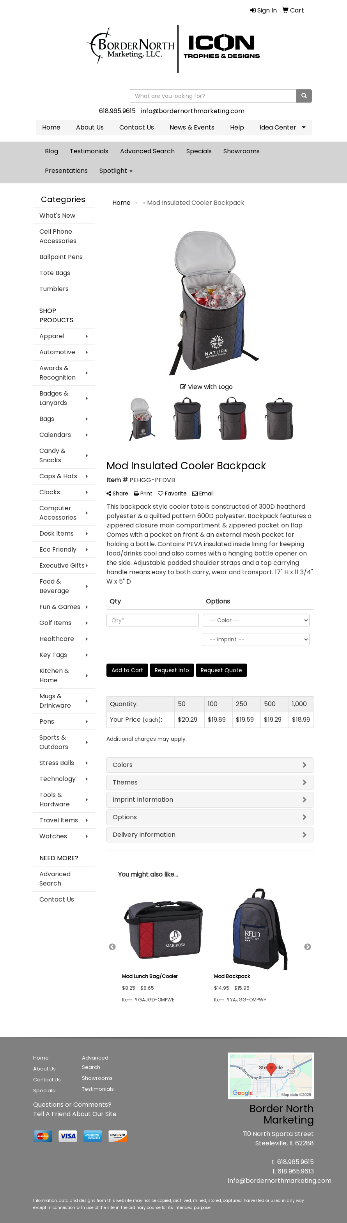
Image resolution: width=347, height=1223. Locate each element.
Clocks (49, 492)
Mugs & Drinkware (55, 701)
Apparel (51, 336)
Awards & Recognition (57, 373)
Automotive (57, 352)
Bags (46, 418)
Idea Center (278, 127)
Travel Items (58, 820)
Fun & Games (59, 606)
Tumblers (54, 288)
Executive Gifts (62, 565)
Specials (199, 151)
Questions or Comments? (72, 1104)
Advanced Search (147, 151)
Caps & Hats (58, 476)
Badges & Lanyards (53, 398)
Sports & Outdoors (53, 742)
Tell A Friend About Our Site (75, 1113)
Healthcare (56, 638)
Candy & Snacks (52, 455)
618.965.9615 (117, 111)
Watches (53, 836)
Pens (46, 721)
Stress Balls (56, 762)
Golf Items (55, 622)
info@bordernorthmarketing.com (192, 111)
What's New (57, 215)
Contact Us (136, 127)
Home (51, 127)
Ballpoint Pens (61, 256)
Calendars (55, 434)
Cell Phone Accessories (57, 236)
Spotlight (116, 170)
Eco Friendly (57, 549)
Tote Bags (54, 272)
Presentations (66, 170)
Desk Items (56, 533)
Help (237, 127)
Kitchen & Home (54, 675)
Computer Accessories (57, 513)
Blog (51, 151)
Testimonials (89, 151)
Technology (57, 778)
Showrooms (241, 151)
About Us (90, 127)
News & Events (192, 127)
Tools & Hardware (54, 799)
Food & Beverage (54, 586)
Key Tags (53, 654)
